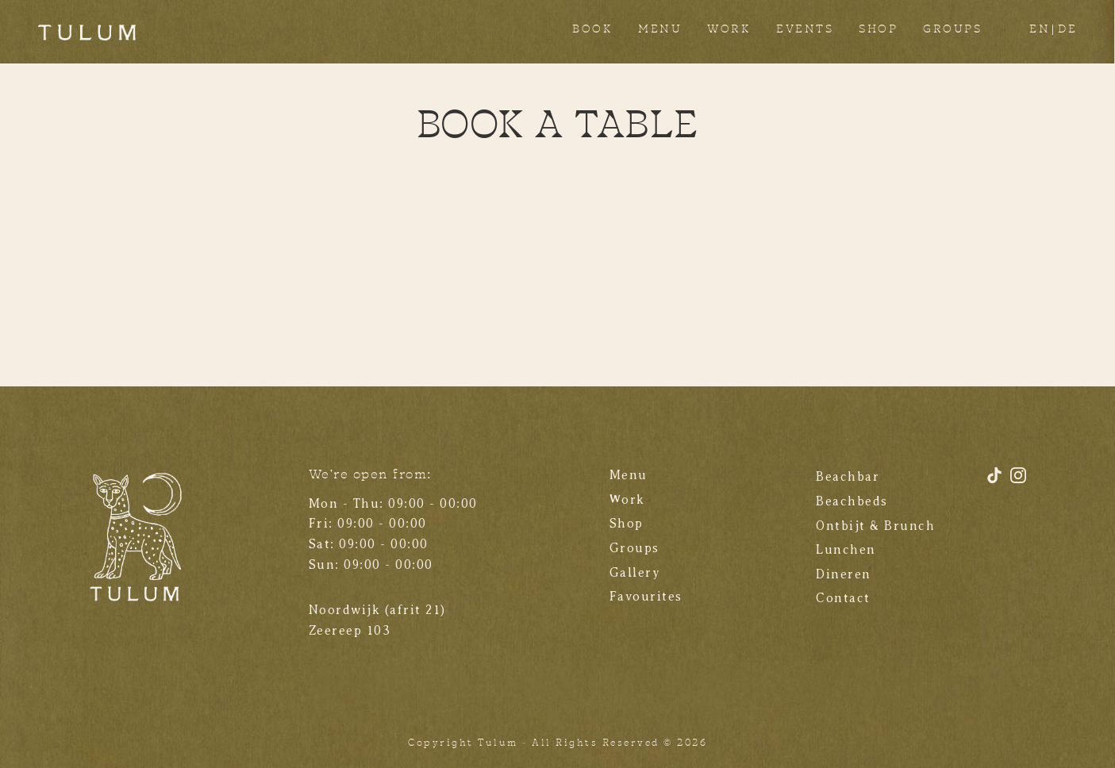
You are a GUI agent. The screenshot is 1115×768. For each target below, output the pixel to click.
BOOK (592, 29)
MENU (660, 29)
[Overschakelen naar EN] (1039, 31)
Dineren (843, 574)
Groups (634, 548)
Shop (626, 523)
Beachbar (847, 477)
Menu (628, 475)
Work (627, 500)
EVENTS (804, 29)
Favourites (645, 596)
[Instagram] (1018, 481)
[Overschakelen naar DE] (1067, 31)
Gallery (635, 573)
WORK (729, 29)
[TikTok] (997, 481)
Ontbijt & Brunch (875, 526)
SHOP (878, 29)
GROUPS (952, 29)
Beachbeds (852, 501)
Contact (843, 598)
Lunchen (846, 550)
